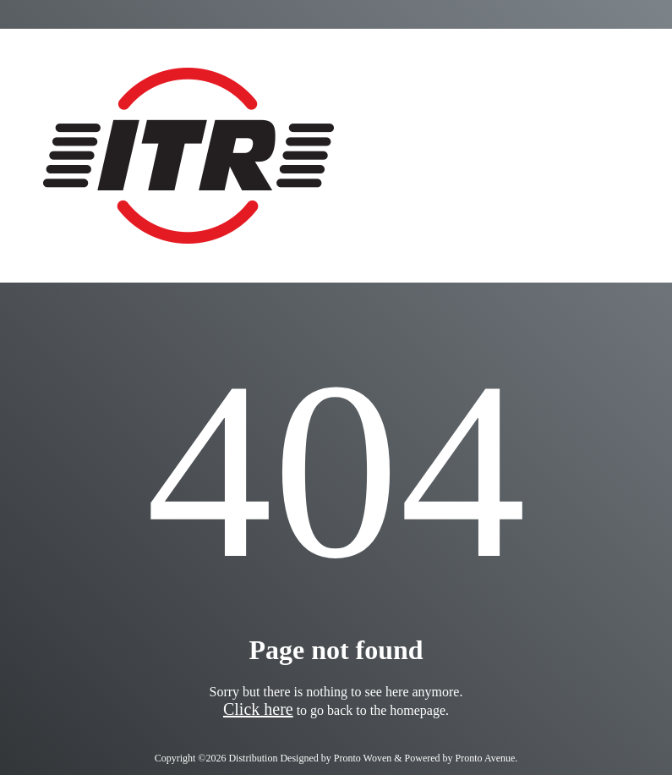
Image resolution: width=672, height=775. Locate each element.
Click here (258, 709)
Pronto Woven (362, 758)
